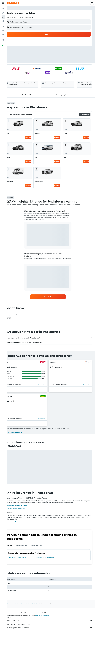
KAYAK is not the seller (51, 655)
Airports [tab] (15, 579)
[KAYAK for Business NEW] (3, 34)
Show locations (45, 384)
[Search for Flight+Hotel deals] (3, 21)
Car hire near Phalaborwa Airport (48, 591)
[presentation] (77, 356)
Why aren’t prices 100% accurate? (51, 661)
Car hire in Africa (25, 638)
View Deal (32, 137)
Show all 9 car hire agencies (19, 466)
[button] (3, 3)
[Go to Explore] (3, 26)
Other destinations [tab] (42, 579)
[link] (50, 296)
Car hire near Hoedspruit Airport (23, 591)
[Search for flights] (3, 9)
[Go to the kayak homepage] (13, 3)
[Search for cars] (3, 17)
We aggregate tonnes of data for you (51, 658)
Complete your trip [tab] (27, 579)
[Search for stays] (3, 13)
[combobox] (16, 17)
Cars (17, 638)
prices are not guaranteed (48, 649)
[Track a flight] (3, 30)
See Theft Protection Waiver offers (21, 542)
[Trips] (3, 40)
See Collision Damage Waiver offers (21, 539)
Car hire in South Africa (38, 638)
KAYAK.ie (12, 638)
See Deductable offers (17, 556)
